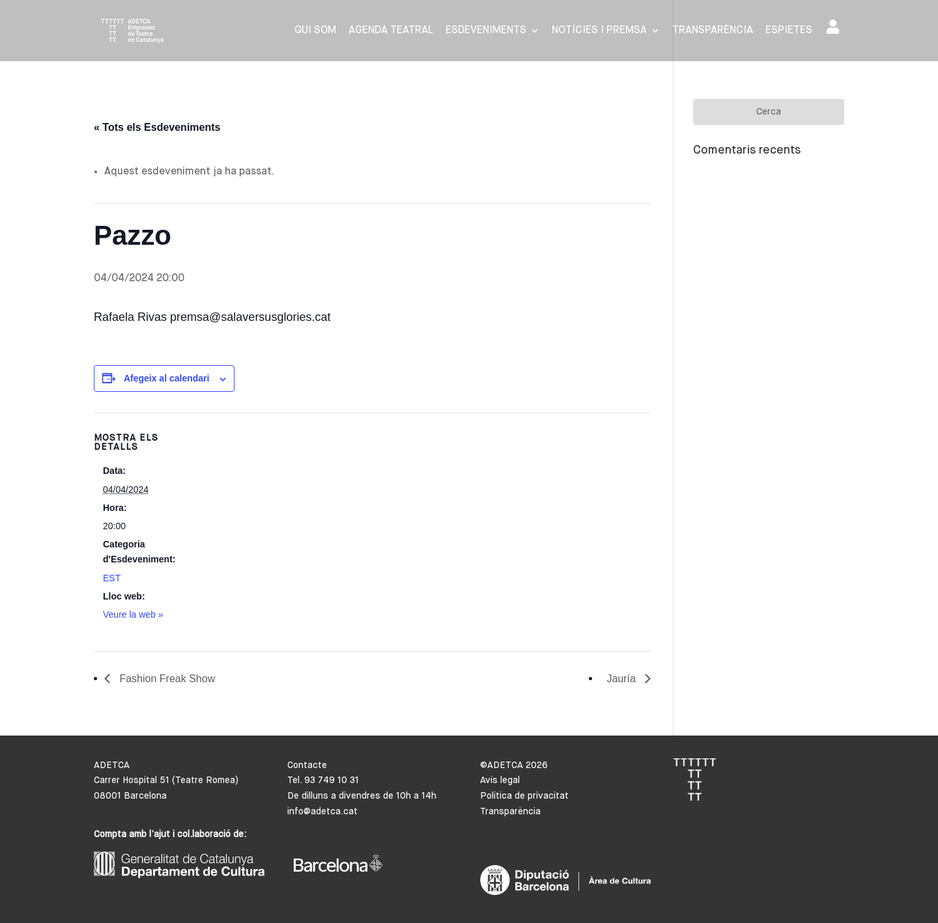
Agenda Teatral (390, 31)
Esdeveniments (486, 31)
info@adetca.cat (322, 811)
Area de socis (833, 27)
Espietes (788, 31)
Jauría (622, 678)
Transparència (712, 31)
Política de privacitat (524, 796)
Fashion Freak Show (166, 678)
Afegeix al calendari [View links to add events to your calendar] (167, 378)
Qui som (315, 31)
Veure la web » (133, 614)
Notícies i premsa (599, 31)
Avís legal (500, 780)
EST (112, 578)
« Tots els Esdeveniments (157, 127)
